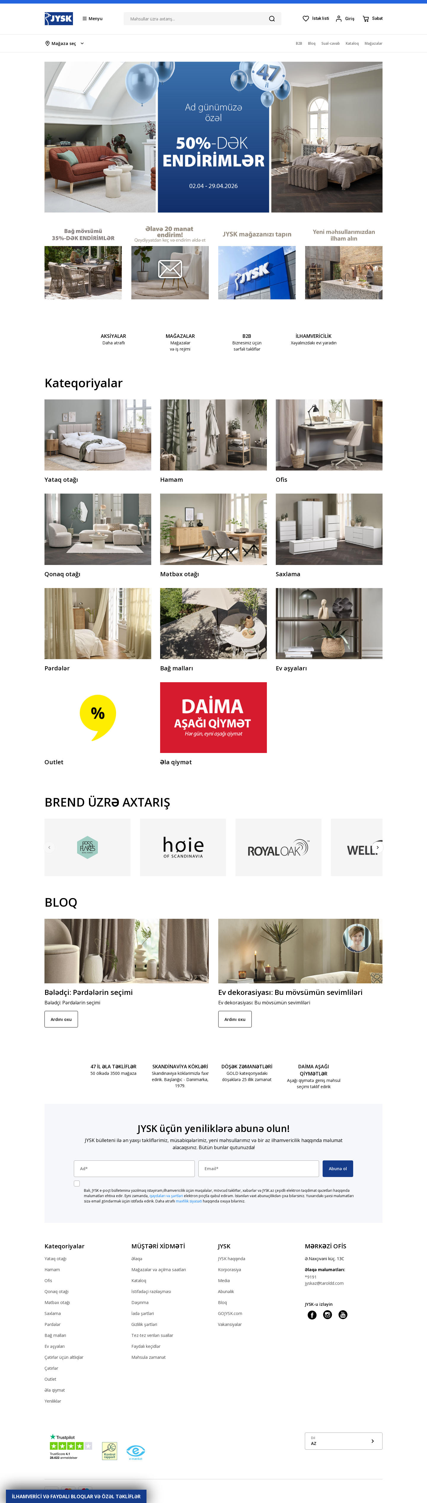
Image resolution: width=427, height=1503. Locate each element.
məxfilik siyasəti (189, 1201)
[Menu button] (93, 18)
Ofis (48, 1280)
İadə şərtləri (142, 1313)
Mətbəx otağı (57, 1302)
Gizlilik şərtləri (144, 1324)
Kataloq (138, 1280)
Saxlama (52, 1313)
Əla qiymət (54, 1390)
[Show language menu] (344, 1441)
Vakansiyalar (230, 1324)
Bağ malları (55, 1335)
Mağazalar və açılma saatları (158, 1269)
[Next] (378, 847)
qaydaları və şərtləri (166, 1195)
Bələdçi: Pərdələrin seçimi (88, 992)
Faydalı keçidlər (145, 1346)
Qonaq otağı (56, 1291)
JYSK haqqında (231, 1258)
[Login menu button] (345, 18)
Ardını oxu (61, 1019)
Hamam (52, 1269)
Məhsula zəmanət (148, 1357)
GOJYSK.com (230, 1313)
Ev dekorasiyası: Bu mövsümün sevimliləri (290, 992)
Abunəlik (226, 1291)
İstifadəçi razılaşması (151, 1291)
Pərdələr (52, 1324)
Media (224, 1280)
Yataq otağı (55, 1258)
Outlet (50, 1379)
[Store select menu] (64, 43)
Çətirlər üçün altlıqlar (63, 1357)
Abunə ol (338, 1168)
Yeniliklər (52, 1401)
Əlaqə (136, 1258)
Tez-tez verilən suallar (152, 1335)
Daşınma (140, 1302)
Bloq (222, 1302)
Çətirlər (51, 1368)
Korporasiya (229, 1269)
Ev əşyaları (54, 1346)
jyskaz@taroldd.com (324, 1283)
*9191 (311, 1277)
